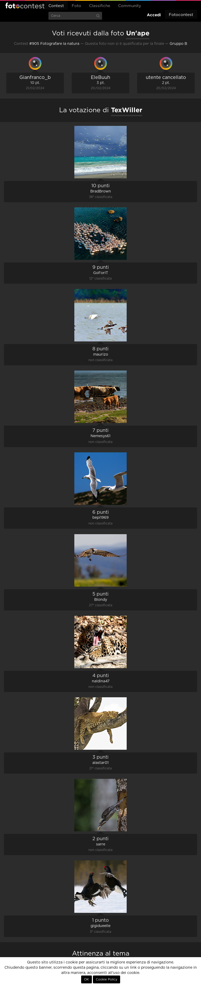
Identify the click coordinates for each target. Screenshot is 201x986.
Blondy (100, 600)
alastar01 (100, 763)
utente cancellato (166, 77)
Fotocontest (24, 5)
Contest (56, 6)
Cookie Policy (106, 979)
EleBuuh (100, 77)
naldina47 (100, 681)
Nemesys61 (100, 436)
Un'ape (137, 33)
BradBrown (100, 191)
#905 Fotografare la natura (54, 44)
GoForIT (100, 273)
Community (129, 6)
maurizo (100, 354)
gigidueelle (100, 926)
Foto (76, 6)
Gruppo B (178, 44)
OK (86, 979)
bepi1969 (100, 517)
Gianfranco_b (35, 77)
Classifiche (99, 6)
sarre (100, 844)
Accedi (154, 15)
